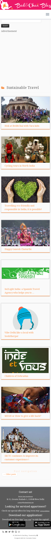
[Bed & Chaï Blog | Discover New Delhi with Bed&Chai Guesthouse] (25, 5)
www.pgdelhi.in (44, 511)
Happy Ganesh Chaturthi (18, 249)
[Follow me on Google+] (16, 532)
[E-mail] (6, 532)
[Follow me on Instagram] (19, 532)
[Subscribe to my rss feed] (3, 532)
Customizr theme (31, 538)
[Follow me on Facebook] (13, 532)
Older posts (9, 474)
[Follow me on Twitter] (10, 532)
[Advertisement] (25, 59)
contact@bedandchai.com (26, 502)
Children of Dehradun (16, 376)
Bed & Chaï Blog (23, 535)
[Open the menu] (47, 14)
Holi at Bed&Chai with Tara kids (22, 125)
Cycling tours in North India (20, 165)
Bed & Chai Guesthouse (25, 496)
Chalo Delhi (27, 519)
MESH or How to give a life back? (23, 416)
